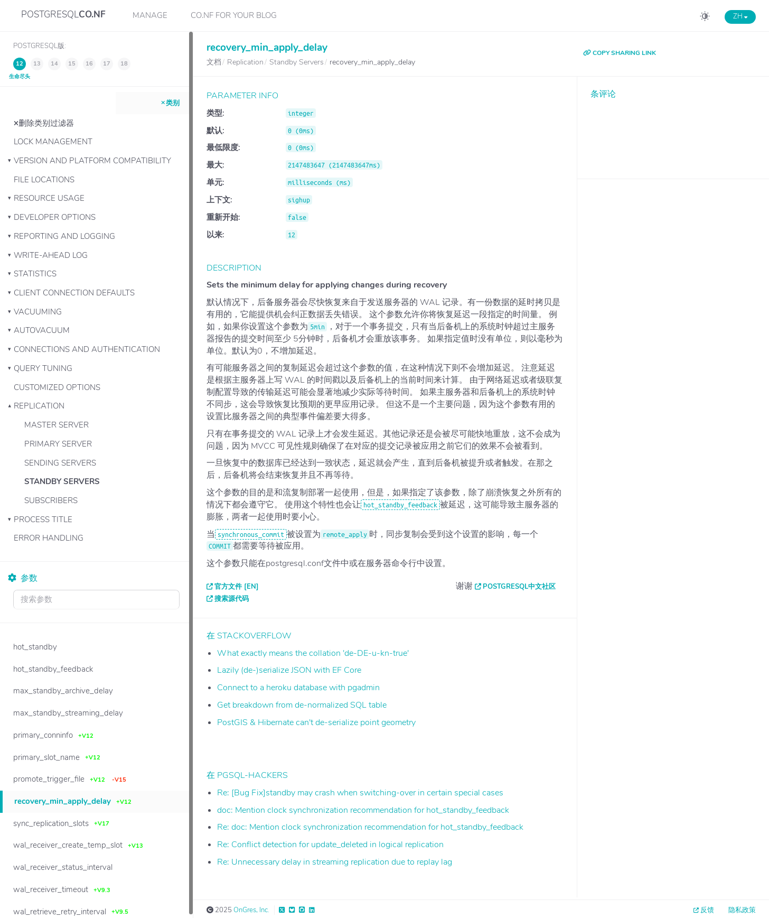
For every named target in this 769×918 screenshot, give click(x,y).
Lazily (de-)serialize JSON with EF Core (289, 670)
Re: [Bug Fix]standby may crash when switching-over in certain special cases (360, 793)
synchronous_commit (251, 534)
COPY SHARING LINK (619, 53)
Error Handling (48, 538)
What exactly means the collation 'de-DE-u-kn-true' (313, 653)
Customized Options (57, 387)
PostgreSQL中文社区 (519, 586)
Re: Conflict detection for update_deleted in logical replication (330, 844)
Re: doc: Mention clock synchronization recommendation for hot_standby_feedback (370, 827)
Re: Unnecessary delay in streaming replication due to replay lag (334, 862)
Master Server (56, 425)
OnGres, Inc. (251, 910)
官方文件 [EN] (236, 586)
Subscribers (51, 500)
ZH (740, 16)
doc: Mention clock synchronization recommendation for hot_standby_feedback (363, 810)
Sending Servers (60, 463)
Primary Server (58, 444)
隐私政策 (742, 910)
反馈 (707, 910)
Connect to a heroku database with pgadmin (298, 687)
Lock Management (53, 141)
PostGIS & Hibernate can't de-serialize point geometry (316, 722)
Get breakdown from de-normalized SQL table (302, 705)
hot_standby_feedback (400, 504)
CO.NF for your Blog (234, 15)
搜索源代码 (231, 599)
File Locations (44, 179)
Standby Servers (62, 481)
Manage (150, 15)
